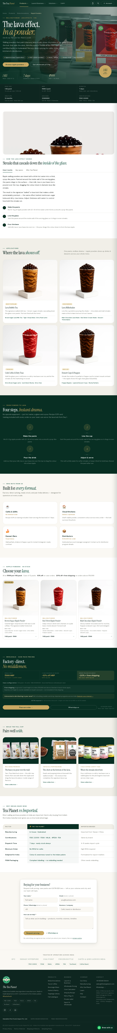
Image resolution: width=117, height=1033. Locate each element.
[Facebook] (10, 1010)
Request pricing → (33, 933)
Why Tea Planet (32, 170)
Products (24, 3)
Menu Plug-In (68, 996)
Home (5, 13)
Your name (28, 896)
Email (66, 896)
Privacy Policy (7, 1029)
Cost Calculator (69, 989)
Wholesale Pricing (70, 986)
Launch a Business (67, 982)
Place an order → (26, 707)
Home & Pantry (53, 990)
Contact (83, 997)
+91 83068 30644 (102, 981)
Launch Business (39, 3)
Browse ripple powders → (16, 65)
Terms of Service (19, 1029)
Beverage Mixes (53, 987)
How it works (7, 170)
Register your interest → (85, 696)
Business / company (66, 905)
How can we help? (30, 914)
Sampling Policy (47, 1029)
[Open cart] (92, 3)
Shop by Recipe (69, 993)
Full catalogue (53, 997)
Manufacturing (85, 984)
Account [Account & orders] (107, 3)
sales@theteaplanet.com (105, 984)
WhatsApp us (73, 707)
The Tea (8, 3)
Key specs (19, 170)
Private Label (68, 999)
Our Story (83, 981)
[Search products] (98, 3)
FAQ (81, 994)
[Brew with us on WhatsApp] (105, 1028)
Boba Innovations (23, 13)
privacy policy (77, 938)
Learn (63, 3)
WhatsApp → (101, 987)
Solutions (53, 3)
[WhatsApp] (15, 1010)
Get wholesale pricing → (42, 65)
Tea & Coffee (52, 984)
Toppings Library (54, 994)
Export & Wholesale (68, 1003)
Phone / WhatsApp (35, 905)
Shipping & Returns (33, 1029)
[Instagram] (5, 1010)
